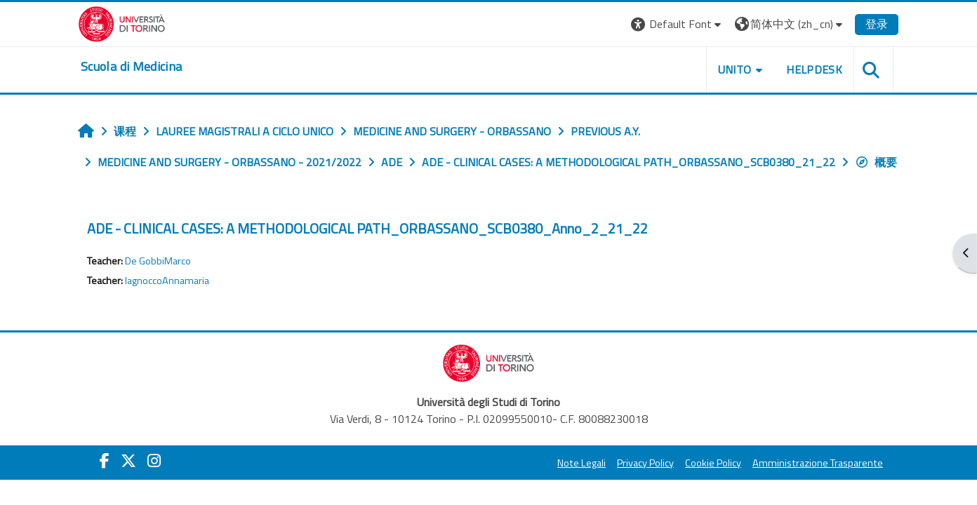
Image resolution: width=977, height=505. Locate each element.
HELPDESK (814, 69)
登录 (876, 23)
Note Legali (581, 463)
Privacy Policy (645, 463)
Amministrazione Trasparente (817, 463)
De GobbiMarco (158, 261)
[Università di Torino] (122, 22)
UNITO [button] (735, 69)
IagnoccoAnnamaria (167, 280)
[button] (677, 24)
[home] (131, 66)
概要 (876, 162)
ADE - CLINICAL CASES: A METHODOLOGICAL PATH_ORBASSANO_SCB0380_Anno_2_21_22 (367, 228)
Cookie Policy (713, 463)
